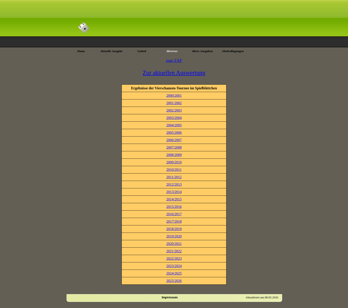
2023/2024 (174, 266)
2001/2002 (174, 103)
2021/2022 (174, 251)
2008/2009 (174, 155)
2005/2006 (174, 132)
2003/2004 (174, 118)
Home (81, 51)
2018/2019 (174, 229)
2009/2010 (174, 162)
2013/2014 (174, 192)
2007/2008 (174, 147)
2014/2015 (174, 199)
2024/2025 (174, 273)
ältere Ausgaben (202, 51)
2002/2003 (174, 110)
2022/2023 (174, 258)
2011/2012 (174, 177)
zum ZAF (174, 60)
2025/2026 (174, 281)
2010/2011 (174, 170)
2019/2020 (174, 236)
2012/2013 (174, 184)
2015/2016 (174, 207)
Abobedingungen (233, 51)
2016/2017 (174, 214)
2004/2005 (174, 125)
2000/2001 (174, 95)
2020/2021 (174, 244)
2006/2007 (174, 140)
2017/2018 (174, 221)
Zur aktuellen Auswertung (174, 72)
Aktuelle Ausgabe (111, 51)
